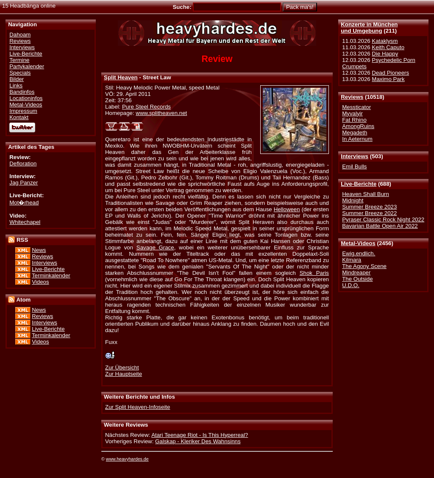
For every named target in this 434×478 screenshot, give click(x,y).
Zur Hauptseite (123, 374)
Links (15, 85)
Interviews (354, 156)
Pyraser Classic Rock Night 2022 (383, 219)
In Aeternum (357, 139)
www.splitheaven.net (161, 113)
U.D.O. (350, 285)
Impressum (23, 111)
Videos (40, 282)
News (39, 250)
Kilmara (351, 260)
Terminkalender (51, 275)
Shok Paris (314, 273)
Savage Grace (155, 247)
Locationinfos (25, 98)
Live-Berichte (358, 184)
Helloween (287, 209)
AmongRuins (358, 126)
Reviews (352, 97)
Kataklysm (385, 41)
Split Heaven (121, 77)
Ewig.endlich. (358, 253)
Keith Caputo (388, 47)
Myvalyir (352, 113)
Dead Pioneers (390, 73)
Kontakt (18, 117)
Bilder (16, 79)
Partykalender (26, 66)
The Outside (357, 279)
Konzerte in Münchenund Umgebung (369, 27)
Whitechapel (24, 222)
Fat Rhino (354, 120)
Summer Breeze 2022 (369, 213)
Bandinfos (21, 92)
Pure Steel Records (146, 106)
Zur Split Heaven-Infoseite (137, 407)
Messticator (356, 107)
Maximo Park (388, 79)
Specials (20, 73)
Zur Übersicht (122, 367)
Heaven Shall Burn (365, 194)
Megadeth (354, 132)
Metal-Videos (358, 243)
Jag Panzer (23, 182)
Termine (19, 60)
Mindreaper (356, 272)
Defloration (22, 163)
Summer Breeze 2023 (369, 207)
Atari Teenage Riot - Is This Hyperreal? (199, 435)
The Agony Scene (364, 266)
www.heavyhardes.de (127, 458)
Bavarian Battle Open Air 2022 (379, 226)
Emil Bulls (354, 166)
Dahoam (20, 34)
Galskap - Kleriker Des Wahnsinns (198, 441)
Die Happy (385, 53)
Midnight (352, 200)
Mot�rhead (24, 202)
